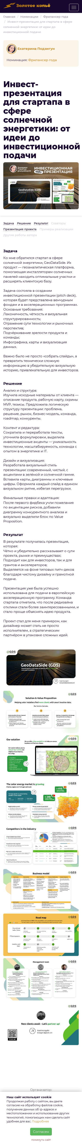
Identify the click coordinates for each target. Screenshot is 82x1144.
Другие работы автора (20, 235)
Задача (8, 223)
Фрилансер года (55, 16)
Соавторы (58, 223)
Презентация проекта (20, 229)
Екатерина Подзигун (31, 49)
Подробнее (40, 1121)
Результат (41, 223)
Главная (9, 16)
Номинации (29, 16)
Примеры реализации (56, 229)
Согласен (41, 1132)
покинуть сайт (41, 1139)
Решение (24, 223)
